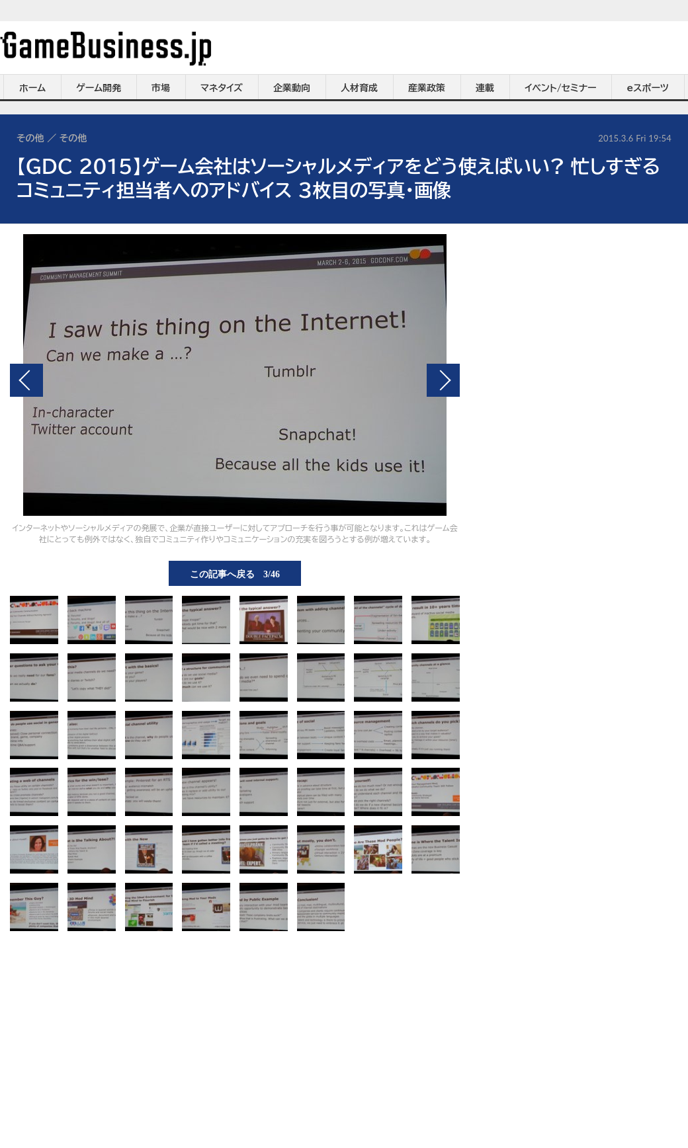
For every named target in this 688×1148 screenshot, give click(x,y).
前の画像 (26, 380)
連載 (485, 88)
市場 (160, 88)
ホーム (32, 88)
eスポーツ (648, 88)
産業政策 (426, 88)
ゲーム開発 (98, 88)
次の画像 (443, 380)
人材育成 (359, 88)
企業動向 (291, 88)
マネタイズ (221, 88)
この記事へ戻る (235, 573)
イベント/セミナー (561, 88)
